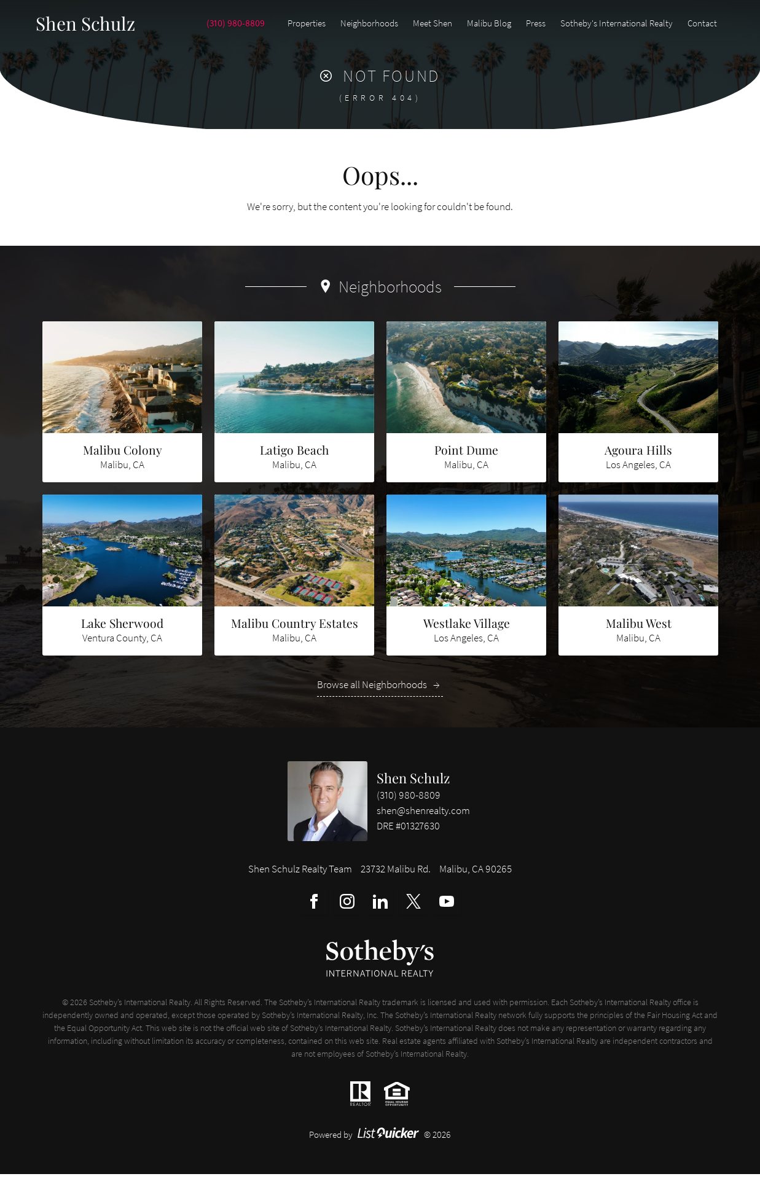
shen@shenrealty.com (423, 815)
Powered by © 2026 (380, 1139)
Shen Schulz (413, 783)
